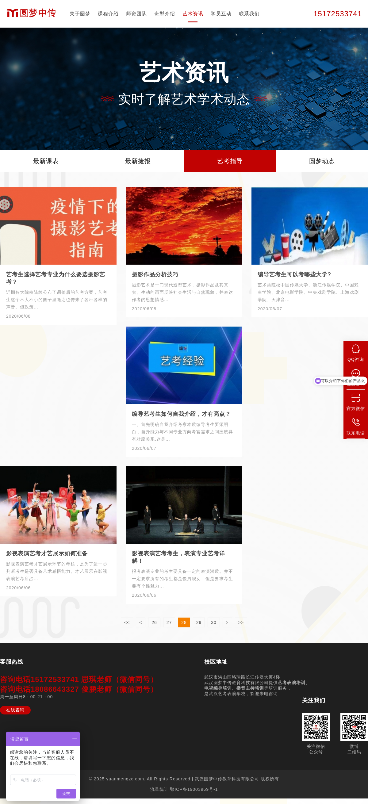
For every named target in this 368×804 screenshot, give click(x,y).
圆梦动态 (322, 161)
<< (127, 622)
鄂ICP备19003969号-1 (194, 789)
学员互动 (221, 13)
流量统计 (159, 789)
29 (199, 622)
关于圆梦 (80, 13)
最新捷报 (138, 161)
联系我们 (249, 13)
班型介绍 (164, 13)
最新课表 (46, 161)
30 (214, 622)
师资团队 (136, 13)
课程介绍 (108, 13)
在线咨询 (15, 709)
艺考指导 (230, 161)
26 (154, 622)
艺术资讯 (192, 13)
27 (169, 622)
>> (241, 622)
